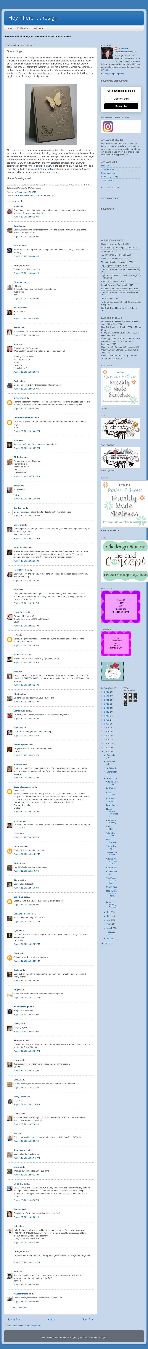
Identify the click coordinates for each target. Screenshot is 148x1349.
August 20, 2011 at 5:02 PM (26, 735)
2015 (106, 736)
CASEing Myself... (111, 799)
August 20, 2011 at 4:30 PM (26, 719)
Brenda (17, 226)
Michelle (18, 728)
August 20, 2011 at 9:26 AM (26, 335)
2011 (106, 751)
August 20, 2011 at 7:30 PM (26, 812)
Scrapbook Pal (107, 169)
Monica (17, 821)
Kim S (16, 694)
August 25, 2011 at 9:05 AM (26, 1242)
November (111, 761)
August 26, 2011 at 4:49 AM (26, 1285)
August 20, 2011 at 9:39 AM (26, 389)
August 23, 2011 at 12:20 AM (27, 1104)
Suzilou (17, 246)
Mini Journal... (111, 840)
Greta (16, 970)
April (109, 924)
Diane (16, 880)
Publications (23, 28)
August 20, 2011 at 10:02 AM (27, 431)
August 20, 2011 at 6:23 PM (26, 778)
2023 (106, 704)
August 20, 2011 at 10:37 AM (27, 448)
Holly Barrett (20, 570)
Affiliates (38, 28)
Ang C (17, 990)
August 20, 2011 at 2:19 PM (26, 581)
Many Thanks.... (111, 793)
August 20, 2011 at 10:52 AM (27, 476)
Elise (16, 671)
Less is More (65, 57)
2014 (106, 740)
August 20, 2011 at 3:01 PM (26, 685)
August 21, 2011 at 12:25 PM (27, 961)
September (112, 772)
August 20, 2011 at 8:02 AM (26, 217)
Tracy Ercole (20, 1097)
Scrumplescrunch (22, 787)
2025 (106, 696)
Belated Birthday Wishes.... (111, 904)
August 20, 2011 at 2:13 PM (26, 561)
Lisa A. (17, 1113)
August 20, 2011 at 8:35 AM (26, 236)
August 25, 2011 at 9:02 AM (26, 1217)
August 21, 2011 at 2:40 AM (26, 871)
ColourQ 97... (112, 867)
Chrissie (18, 457)
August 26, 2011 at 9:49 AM (26, 1302)
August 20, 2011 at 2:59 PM (26, 662)
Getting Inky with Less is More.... (111, 861)
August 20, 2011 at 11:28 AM (27, 499)
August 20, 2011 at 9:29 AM (26, 372)
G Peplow (18, 398)
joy (15, 635)
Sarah (16, 953)
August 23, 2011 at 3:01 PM (26, 1175)
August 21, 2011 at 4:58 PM (26, 981)
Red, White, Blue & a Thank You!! (111, 894)
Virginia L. (19, 1184)
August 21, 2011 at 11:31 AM (27, 921)
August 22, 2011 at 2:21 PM (26, 1087)
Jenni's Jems (20, 1150)
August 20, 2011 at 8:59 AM (26, 298)
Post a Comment (18, 1307)
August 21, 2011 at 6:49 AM (26, 904)
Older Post (87, 1319)
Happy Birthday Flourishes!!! (112, 813)
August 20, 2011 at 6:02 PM (26, 755)
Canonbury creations (24, 418)
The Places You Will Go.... (111, 880)
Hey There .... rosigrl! (33, 18)
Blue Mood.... (112, 805)
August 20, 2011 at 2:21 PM (26, 603)
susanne (18, 764)
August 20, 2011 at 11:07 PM (27, 854)
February (111, 932)
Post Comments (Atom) (29, 1326)
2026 (106, 692)
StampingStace (21, 745)
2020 (106, 716)
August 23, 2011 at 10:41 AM (27, 1158)
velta (16, 590)
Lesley (17, 1023)
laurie (16, 1167)
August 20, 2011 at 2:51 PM (26, 626)
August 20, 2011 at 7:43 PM (26, 837)
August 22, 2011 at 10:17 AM (27, 1051)
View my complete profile (112, 73)
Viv (15, 1133)
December (111, 755)
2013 (106, 743)
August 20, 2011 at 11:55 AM (27, 538)
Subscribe (121, 106)
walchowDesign (21, 1007)
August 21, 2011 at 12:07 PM (27, 944)
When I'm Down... (111, 834)
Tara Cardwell (20, 547)
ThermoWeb (106, 180)
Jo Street (18, 308)
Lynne (17, 930)
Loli (16, 1226)
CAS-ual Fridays (21, 195)
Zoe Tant (18, 508)
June (109, 916)
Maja (16, 440)
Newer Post (14, 1319)
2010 (106, 943)
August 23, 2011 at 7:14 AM (26, 1124)
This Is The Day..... (111, 847)
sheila (16, 206)
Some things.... (111, 828)
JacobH (83, 1337)
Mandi (17, 344)
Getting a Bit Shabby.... (112, 783)
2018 (106, 724)
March (110, 928)
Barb (16, 381)
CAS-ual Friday (45, 169)
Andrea (17, 863)
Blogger (102, 1337)
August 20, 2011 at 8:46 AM (26, 256)
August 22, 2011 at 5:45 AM (26, 1014)
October (111, 768)
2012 (106, 748)
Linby (16, 1060)
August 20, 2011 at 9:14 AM (26, 318)
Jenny (17, 1271)
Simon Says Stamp (110, 176)
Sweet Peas (111, 887)
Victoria (17, 525)
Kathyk (17, 485)
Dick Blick (105, 166)
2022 (106, 708)
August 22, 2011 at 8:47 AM (26, 1031)
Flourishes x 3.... (111, 873)
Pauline (17, 1209)
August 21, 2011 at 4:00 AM (26, 888)
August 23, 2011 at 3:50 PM (26, 1200)
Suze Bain (19, 897)
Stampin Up (48, 195)
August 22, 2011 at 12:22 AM (27, 997)
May (109, 920)
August (110, 778)
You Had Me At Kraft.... (112, 853)
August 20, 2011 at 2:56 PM (26, 645)
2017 (106, 728)
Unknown (18, 846)
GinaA (17, 1080)
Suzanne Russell (22, 914)
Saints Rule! (20, 711)
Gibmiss (18, 282)
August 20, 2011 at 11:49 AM (27, 516)
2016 (106, 732)
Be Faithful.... (112, 788)
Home (10, 28)
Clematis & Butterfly (111, 821)
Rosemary (123, 49)
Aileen (17, 327)
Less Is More (36, 195)
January (111, 938)
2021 (106, 712)
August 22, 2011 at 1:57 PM (26, 1071)
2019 (106, 720)
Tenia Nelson (20, 654)
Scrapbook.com (108, 173)
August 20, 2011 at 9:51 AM (26, 408)
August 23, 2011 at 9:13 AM (26, 1141)
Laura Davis (19, 612)
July (109, 912)
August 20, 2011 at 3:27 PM (26, 702)
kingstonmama (21, 1294)
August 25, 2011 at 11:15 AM (27, 1262)
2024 (106, 700)
